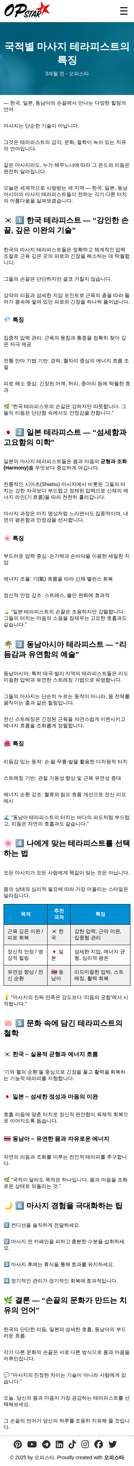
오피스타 (114, 1457)
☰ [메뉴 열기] (123, 11)
